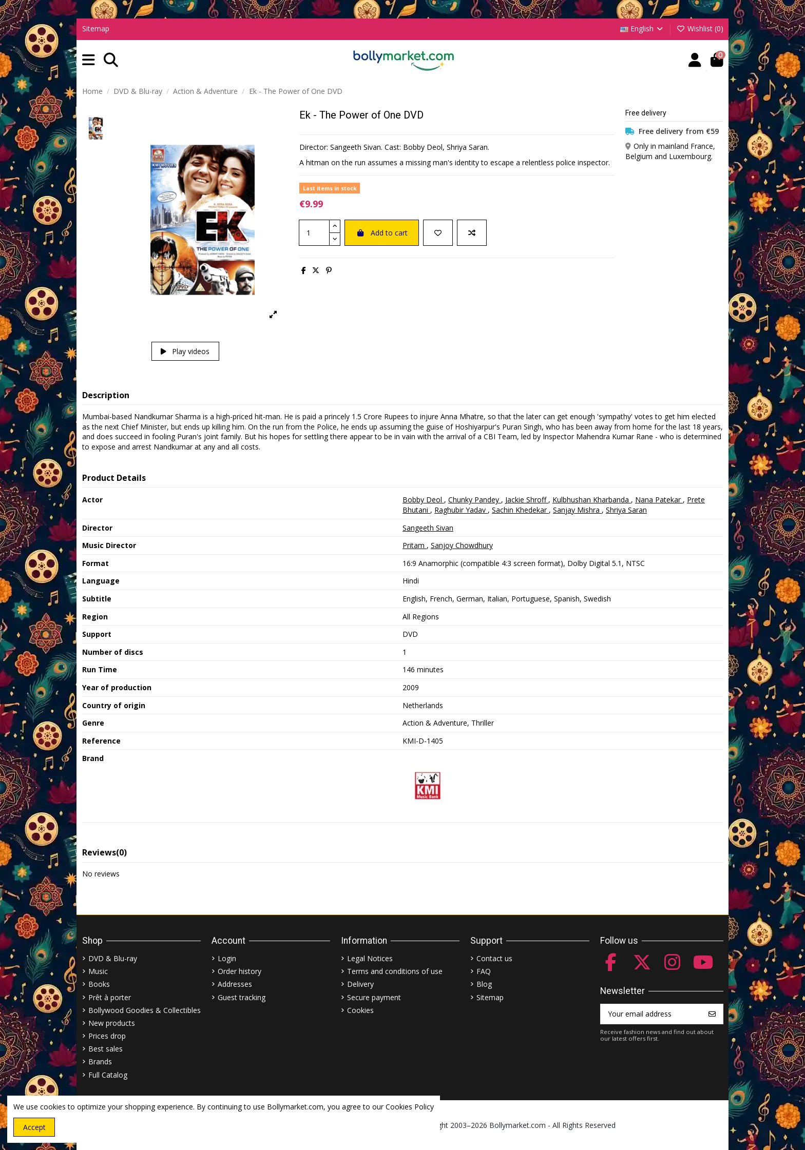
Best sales (105, 1049)
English (642, 28)
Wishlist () (699, 28)
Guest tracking (241, 997)
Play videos (185, 351)
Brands (100, 1061)
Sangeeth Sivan (427, 528)
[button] (89, 60)
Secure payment (374, 997)
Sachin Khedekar (520, 510)
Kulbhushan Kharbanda (591, 499)
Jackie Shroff (526, 499)
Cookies (360, 1010)
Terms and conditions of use (395, 971)
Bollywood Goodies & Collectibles (144, 1010)
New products (111, 1023)
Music (98, 971)
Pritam (414, 545)
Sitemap (95, 28)
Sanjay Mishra (577, 510)
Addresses (235, 984)
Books (99, 984)
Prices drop (107, 1036)
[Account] (695, 60)
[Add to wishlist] (438, 233)
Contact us (494, 958)
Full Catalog (107, 1075)
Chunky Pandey (474, 499)
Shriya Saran (626, 510)
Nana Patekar (659, 499)
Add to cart (382, 233)
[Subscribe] (712, 1014)
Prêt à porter (109, 997)
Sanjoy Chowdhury (462, 545)
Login (227, 958)
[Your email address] (651, 1014)
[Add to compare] (472, 233)
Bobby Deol (423, 499)
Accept (34, 1127)
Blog (484, 984)
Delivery (360, 984)
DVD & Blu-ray (112, 958)
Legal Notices (370, 958)
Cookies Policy (410, 1107)
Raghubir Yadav (461, 510)
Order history (239, 971)
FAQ (483, 971)
